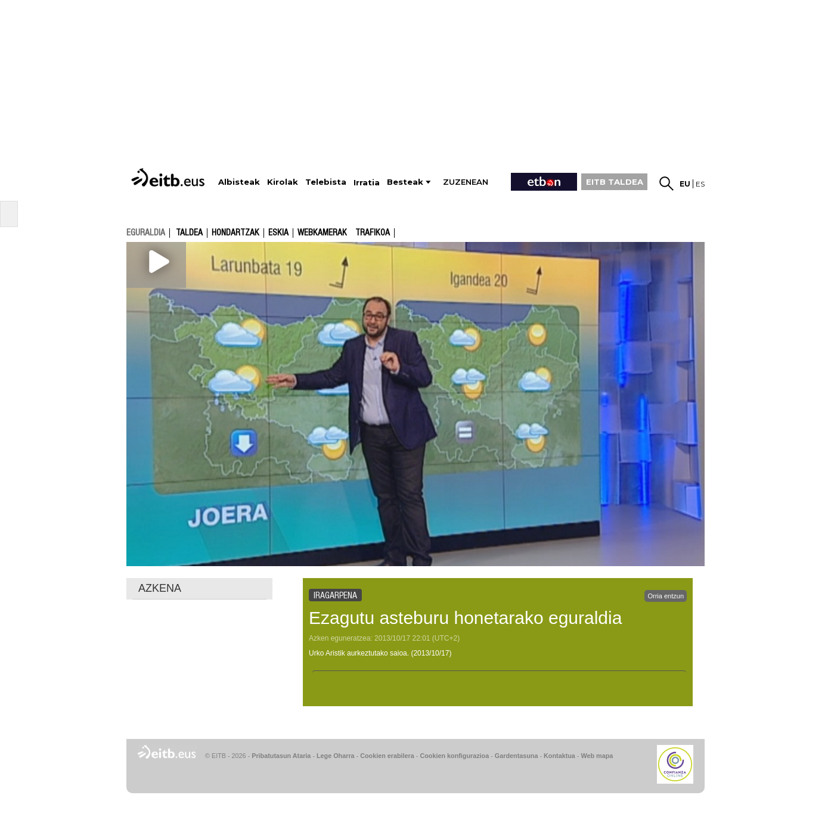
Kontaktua (559, 755)
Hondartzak (235, 233)
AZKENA (159, 588)
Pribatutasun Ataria (281, 755)
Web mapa (597, 755)
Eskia (278, 233)
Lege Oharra (336, 755)
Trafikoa (372, 233)
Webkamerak (322, 233)
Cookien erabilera (387, 755)
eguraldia (145, 232)
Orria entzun (665, 596)
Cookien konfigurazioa (454, 755)
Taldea (189, 233)
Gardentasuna (516, 755)
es (700, 183)
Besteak (405, 182)
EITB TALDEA (614, 182)
